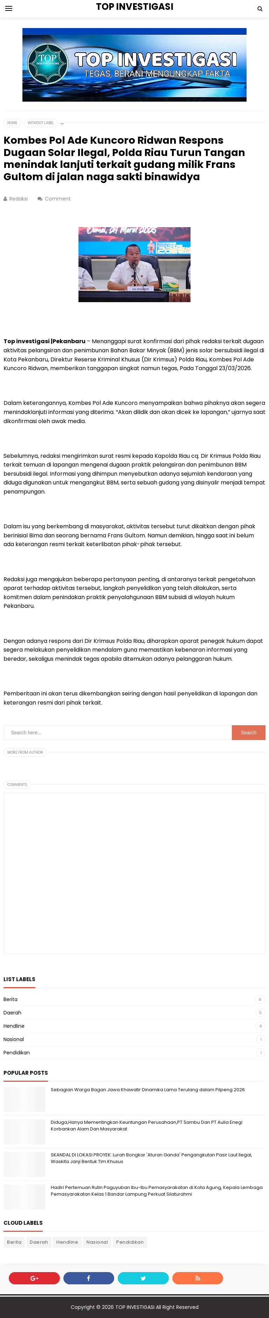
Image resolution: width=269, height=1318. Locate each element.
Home (12, 122)
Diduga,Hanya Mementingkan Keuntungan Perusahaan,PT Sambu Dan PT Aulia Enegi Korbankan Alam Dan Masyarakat (146, 1125)
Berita (11, 999)
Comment (58, 198)
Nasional (14, 1039)
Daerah (12, 1012)
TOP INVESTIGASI (134, 1307)
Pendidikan (17, 1052)
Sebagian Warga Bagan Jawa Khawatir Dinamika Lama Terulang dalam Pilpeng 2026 (148, 1089)
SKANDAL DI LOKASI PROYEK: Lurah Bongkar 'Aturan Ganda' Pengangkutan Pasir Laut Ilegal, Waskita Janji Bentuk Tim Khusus (151, 1157)
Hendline (14, 1026)
